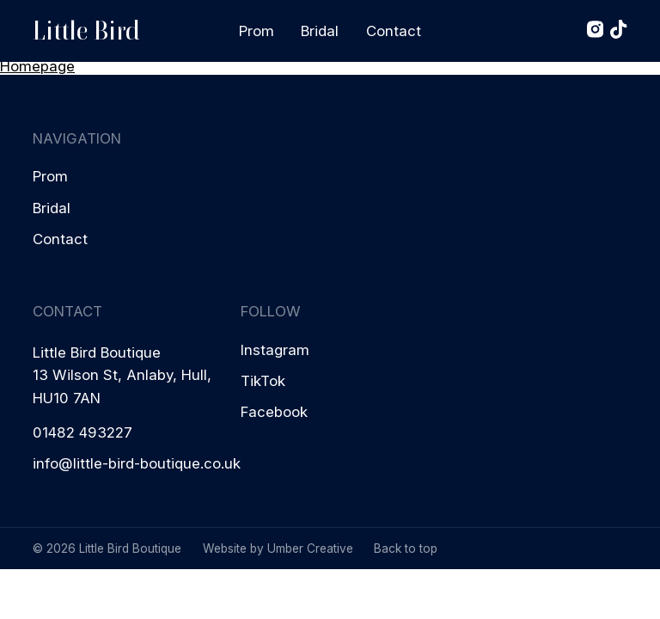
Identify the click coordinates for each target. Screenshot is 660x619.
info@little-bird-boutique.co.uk (137, 463)
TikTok (263, 380)
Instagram (275, 350)
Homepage (37, 66)
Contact (393, 31)
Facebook (274, 411)
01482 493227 (82, 432)
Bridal (320, 31)
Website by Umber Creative (278, 548)
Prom (256, 31)
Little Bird (86, 30)
